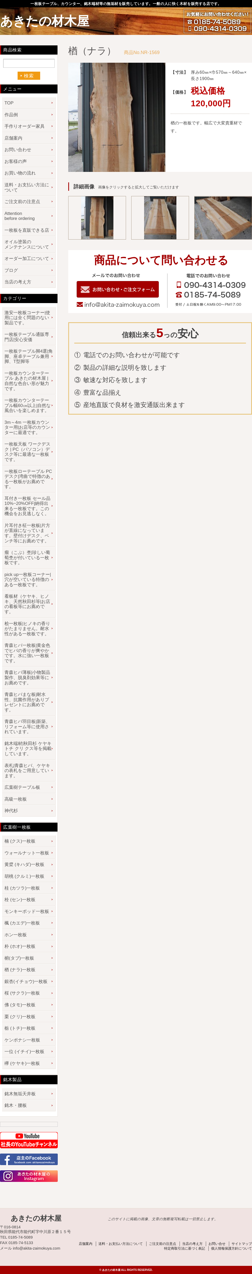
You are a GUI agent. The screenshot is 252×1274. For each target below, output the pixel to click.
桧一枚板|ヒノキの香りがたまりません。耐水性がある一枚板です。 (27, 628)
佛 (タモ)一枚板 (19, 1004)
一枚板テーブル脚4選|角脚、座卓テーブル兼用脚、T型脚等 (28, 356)
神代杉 (11, 810)
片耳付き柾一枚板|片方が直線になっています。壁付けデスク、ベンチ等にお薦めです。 (27, 533)
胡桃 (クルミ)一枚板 (24, 876)
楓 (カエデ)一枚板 (22, 923)
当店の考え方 (17, 281)
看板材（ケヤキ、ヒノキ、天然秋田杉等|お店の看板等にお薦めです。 (27, 604)
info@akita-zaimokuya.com (118, 305)
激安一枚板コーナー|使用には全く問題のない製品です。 (27, 317)
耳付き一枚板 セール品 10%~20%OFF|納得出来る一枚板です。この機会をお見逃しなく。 (27, 506)
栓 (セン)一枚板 (19, 899)
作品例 (11, 114)
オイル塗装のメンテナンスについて (26, 244)
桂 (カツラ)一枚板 (22, 888)
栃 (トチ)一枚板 (19, 1028)
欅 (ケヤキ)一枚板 (22, 1063)
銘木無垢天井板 (20, 1093)
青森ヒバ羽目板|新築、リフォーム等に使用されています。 (27, 726)
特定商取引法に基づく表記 (184, 1248)
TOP (9, 103)
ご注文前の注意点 (22, 201)
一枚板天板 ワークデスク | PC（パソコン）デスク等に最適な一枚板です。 (27, 452)
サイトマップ (242, 1244)
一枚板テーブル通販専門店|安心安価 (26, 337)
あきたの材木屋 (44, 21)
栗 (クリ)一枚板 (19, 1016)
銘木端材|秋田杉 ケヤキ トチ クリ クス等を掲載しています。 (27, 748)
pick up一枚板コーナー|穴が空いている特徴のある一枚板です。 (27, 579)
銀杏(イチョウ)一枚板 (26, 981)
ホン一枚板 (15, 934)
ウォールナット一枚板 (26, 852)
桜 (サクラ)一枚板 (22, 993)
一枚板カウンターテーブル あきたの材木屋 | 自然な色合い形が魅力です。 (26, 381)
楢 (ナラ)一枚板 (19, 969)
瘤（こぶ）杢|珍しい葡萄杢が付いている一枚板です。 (27, 557)
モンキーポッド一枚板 (26, 911)
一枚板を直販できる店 (26, 230)
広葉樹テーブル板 (22, 787)
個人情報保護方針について (231, 1248)
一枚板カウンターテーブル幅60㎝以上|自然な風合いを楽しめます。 (27, 405)
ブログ (11, 270)
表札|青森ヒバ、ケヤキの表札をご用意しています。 (27, 770)
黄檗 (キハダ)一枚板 (24, 864)
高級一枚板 (15, 799)
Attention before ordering (19, 216)
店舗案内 (13, 138)
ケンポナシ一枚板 (22, 1040)
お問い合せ (216, 1244)
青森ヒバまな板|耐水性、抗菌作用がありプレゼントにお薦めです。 (26, 702)
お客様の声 (15, 161)
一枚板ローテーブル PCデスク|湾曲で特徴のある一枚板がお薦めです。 (28, 479)
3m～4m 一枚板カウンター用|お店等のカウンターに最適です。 (27, 427)
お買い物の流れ (20, 173)
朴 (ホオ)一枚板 (19, 946)
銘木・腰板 (15, 1105)
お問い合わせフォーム (118, 289)
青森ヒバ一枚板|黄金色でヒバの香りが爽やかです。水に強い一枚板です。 (27, 653)
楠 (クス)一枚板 (19, 841)
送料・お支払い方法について (26, 187)
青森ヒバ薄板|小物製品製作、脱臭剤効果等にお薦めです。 (27, 677)
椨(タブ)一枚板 (19, 958)
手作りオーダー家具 (24, 126)
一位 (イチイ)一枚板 (24, 1051)
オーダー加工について (26, 258)
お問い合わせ (17, 149)
